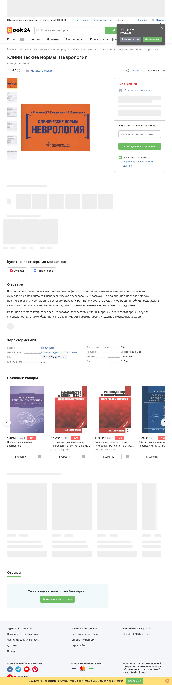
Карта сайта (78, 645)
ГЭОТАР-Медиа (50, 352)
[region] (13, 127)
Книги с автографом (103, 39)
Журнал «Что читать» (19, 628)
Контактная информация (137, 628)
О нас (75, 19)
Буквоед (17, 270)
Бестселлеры (74, 39)
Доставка (142, 19)
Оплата (85, 19)
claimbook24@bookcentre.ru (139, 634)
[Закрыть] (167, 681)
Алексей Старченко (61, 449)
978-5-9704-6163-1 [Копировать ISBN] (54, 357)
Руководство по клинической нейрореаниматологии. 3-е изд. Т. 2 (114, 444)
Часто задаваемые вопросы (23, 639)
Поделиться (134, 71)
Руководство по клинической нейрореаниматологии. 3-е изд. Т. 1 (71, 444)
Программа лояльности (85, 634)
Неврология (48, 347)
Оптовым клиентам (103, 19)
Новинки (53, 39)
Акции (35, 39)
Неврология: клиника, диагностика (19, 443)
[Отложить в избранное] (134, 90)
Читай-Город (43, 270)
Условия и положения (84, 628)
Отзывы (14, 572)
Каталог (15, 39)
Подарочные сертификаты (22, 634)
